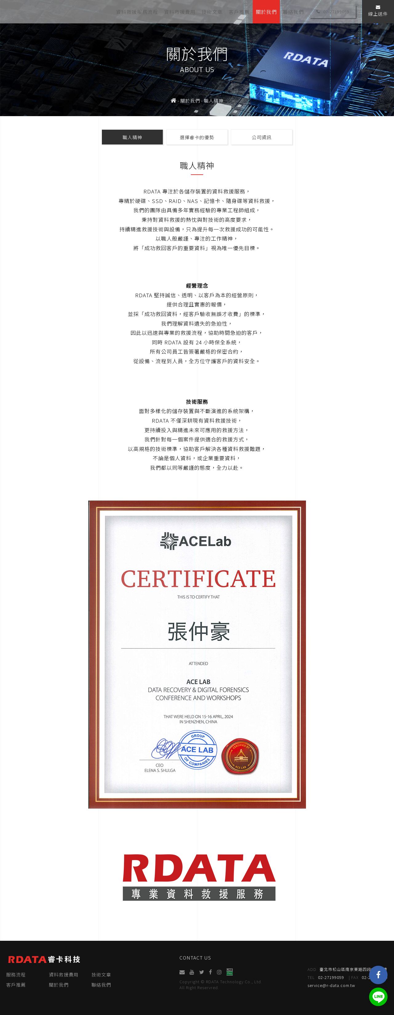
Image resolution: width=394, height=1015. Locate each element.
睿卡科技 (43, 11)
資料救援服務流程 (137, 11)
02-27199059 (332, 11)
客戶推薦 (239, 11)
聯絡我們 (293, 11)
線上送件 (378, 11)
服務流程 (16, 974)
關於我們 (266, 11)
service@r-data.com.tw (332, 985)
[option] (197, 58)
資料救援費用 (179, 11)
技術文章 (212, 11)
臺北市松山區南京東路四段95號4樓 (348, 969)
